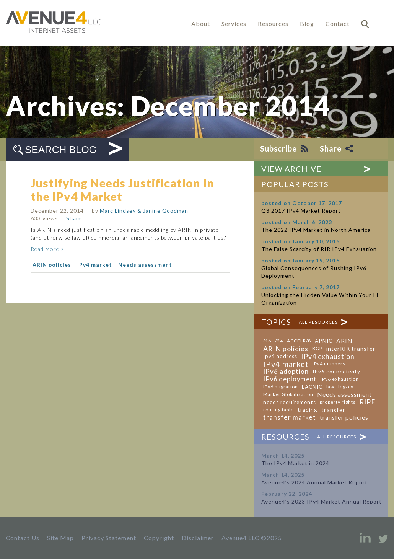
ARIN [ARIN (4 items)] (344, 340)
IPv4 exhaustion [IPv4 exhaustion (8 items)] (328, 356)
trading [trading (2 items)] (307, 410)
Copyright (159, 537)
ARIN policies (52, 264)
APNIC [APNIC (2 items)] (323, 341)
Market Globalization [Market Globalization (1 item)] (288, 394)
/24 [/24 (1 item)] (279, 341)
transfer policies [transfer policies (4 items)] (344, 417)
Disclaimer (198, 537)
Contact (338, 23)
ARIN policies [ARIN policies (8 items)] (285, 348)
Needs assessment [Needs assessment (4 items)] (344, 394)
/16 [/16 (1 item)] (267, 341)
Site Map (60, 537)
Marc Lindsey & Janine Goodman (144, 210)
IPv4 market (94, 264)
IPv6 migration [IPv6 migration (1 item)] (280, 387)
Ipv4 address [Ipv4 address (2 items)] (280, 356)
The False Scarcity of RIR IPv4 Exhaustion (319, 249)
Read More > (47, 249)
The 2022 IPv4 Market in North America (316, 230)
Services (233, 23)
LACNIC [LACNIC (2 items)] (312, 387)
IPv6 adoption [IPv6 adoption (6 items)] (286, 371)
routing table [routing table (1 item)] (278, 409)
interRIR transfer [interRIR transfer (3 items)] (351, 348)
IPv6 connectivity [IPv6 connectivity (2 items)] (336, 371)
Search (365, 24)
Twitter (383, 537)
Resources (273, 23)
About (200, 23)
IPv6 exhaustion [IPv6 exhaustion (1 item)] (340, 379)
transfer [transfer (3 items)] (333, 409)
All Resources (318, 322)
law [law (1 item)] (330, 387)
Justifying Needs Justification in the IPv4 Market (122, 189)
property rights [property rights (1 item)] (338, 402)
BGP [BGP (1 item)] (317, 348)
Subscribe (278, 148)
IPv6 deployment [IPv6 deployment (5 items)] (290, 379)
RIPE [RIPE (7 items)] (368, 402)
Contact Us (22, 537)
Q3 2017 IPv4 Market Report (301, 210)
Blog (307, 23)
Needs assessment (145, 264)
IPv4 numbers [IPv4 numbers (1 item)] (329, 364)
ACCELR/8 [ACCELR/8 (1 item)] (299, 341)
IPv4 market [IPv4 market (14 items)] (286, 364)
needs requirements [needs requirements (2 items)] (289, 402)
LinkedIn (365, 537)
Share (331, 148)
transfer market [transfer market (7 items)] (289, 417)
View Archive (291, 169)
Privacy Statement (108, 537)
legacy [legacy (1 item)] (345, 387)
